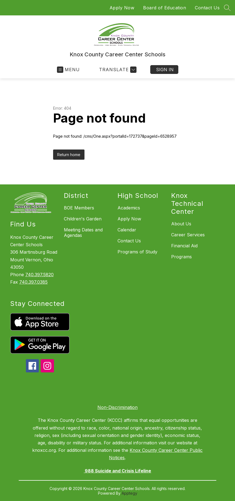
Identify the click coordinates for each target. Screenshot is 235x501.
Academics (128, 208)
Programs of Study (137, 251)
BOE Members (79, 208)
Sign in (165, 69)
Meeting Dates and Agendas (83, 232)
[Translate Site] (117, 69)
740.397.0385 (33, 282)
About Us (181, 223)
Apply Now (122, 7)
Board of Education (164, 7)
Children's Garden (83, 219)
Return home (68, 154)
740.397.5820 (39, 274)
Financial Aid (184, 245)
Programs (181, 256)
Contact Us (207, 7)
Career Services (188, 234)
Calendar (126, 229)
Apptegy (129, 493)
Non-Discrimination (117, 407)
